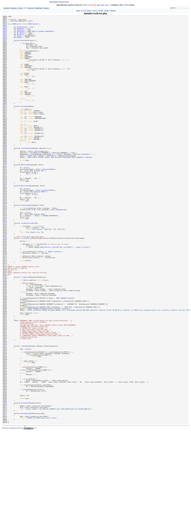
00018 (5, 29)
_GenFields (46, 200)
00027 (5, 45)
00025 (5, 42)
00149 (5, 265)
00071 (5, 124)
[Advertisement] (152, 2)
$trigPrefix (21, 36)
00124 (5, 220)
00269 (5, 480)
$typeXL (19, 42)
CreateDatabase (26, 175)
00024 (5, 40)
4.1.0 (106, 5)
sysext (94, 10)
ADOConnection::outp (47, 293)
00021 (5, 35)
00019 (5, 31)
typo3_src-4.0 (80, 10)
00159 (5, 283)
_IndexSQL (24, 412)
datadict (113, 10)
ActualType (25, 124)
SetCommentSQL (26, 493)
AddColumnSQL (25, 195)
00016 (5, 26)
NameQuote (60, 249)
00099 (5, 175)
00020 (5, 33)
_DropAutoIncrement (28, 265)
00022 (5, 36)
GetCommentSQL (26, 480)
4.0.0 (98, 5)
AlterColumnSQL (26, 220)
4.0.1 (102, 5)
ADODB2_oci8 (16, 26)
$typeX (19, 40)
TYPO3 (84, 5)
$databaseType (22, 29)
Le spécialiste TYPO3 (14, 509)
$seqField (20, 31)
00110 (5, 195)
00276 (5, 493)
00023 (5, 38)
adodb (100, 10)
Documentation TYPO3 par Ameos (59, 2)
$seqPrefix (21, 33)
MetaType (24, 45)
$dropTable (21, 35)
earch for (173, 7)
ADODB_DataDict (33, 26)
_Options (37, 178)
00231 (5, 412)
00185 (5, 329)
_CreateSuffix (26, 283)
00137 (5, 243)
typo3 (89, 10)
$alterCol (20, 38)
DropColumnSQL (26, 243)
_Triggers (24, 329)
